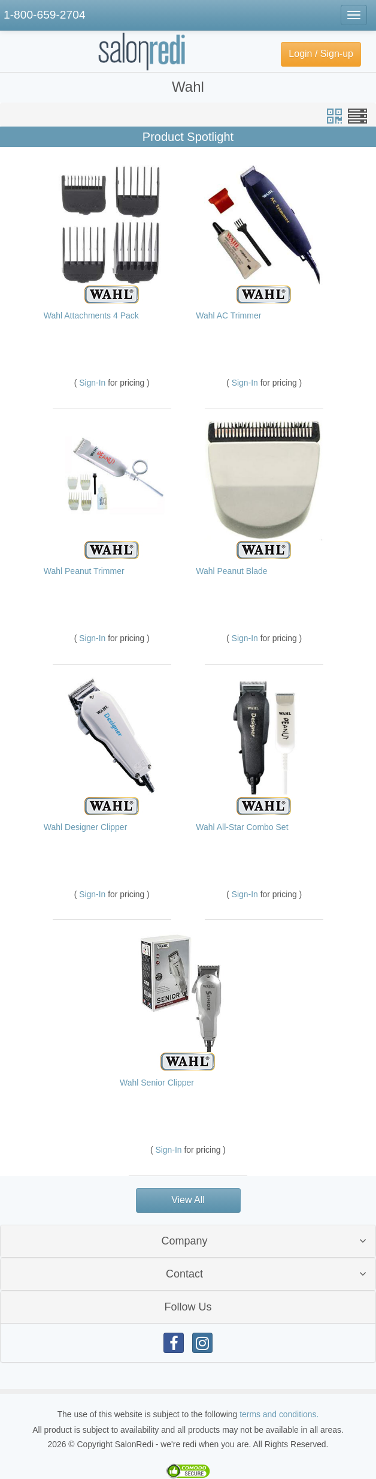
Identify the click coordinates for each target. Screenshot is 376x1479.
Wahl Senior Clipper (157, 1082)
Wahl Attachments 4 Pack (91, 315)
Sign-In (93, 382)
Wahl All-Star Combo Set (242, 827)
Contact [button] (184, 1274)
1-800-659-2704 (45, 14)
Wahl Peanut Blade (231, 571)
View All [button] (188, 1200)
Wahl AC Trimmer (228, 315)
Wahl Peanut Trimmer (84, 571)
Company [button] (184, 1241)
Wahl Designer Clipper (86, 827)
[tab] (188, 1241)
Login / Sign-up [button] (321, 54)
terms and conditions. (279, 1414)
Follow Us (187, 1307)
